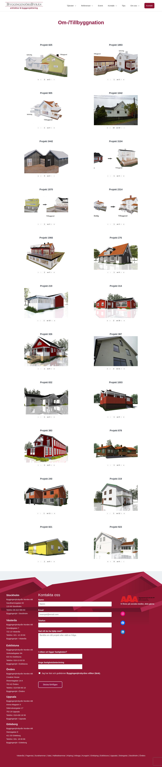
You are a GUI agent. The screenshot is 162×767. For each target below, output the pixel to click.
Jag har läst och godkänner (71, 673)
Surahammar (40, 755)
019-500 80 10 (19, 688)
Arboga (77, 755)
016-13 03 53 (19, 660)
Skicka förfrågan (50, 684)
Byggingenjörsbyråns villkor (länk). (83, 673)
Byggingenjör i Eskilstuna (17, 664)
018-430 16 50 (20, 715)
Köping (70, 755)
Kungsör (85, 755)
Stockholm (133, 755)
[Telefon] (75, 625)
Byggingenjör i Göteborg (16, 742)
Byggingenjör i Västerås (16, 639)
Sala (49, 755)
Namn (41, 600)
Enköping (95, 755)
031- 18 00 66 (19, 739)
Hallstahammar (59, 755)
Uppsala (113, 755)
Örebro (142, 755)
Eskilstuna (104, 755)
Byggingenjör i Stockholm (17, 613)
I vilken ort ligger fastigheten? (53, 652)
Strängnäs (123, 755)
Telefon (42, 621)
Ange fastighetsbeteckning (51, 662)
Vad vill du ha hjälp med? (51, 631)
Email (41, 610)
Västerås (21, 755)
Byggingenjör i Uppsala (16, 719)
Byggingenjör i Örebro (15, 691)
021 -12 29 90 (19, 635)
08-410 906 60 (19, 610)
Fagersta (29, 755)
